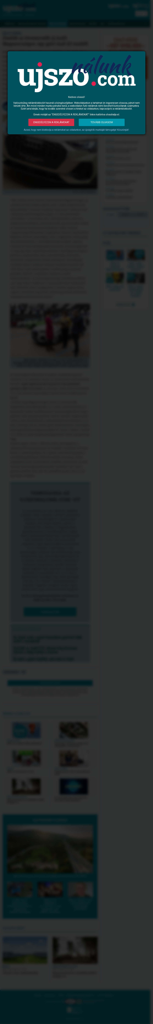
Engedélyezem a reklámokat (51, 122)
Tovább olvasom (102, 122)
